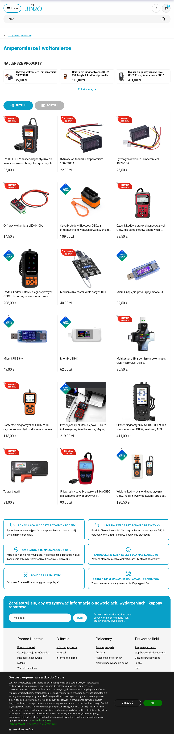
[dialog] (87, 703)
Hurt (137, 668)
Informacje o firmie (67, 657)
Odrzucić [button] (127, 702)
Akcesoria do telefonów (109, 657)
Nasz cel (61, 652)
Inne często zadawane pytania (29, 660)
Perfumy (100, 652)
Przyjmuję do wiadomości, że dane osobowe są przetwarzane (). (112, 617)
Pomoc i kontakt (26, 647)
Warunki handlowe (27, 668)
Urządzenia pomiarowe (19, 35)
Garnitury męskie (105, 647)
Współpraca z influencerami (150, 652)
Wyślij (80, 617)
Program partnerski (145, 647)
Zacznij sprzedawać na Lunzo (147, 660)
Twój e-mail (19, 618)
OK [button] (152, 702)
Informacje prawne (67, 647)
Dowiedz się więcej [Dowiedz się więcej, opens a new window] (41, 720)
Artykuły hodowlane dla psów (112, 663)
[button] (59, 723)
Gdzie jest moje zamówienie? (33, 652)
